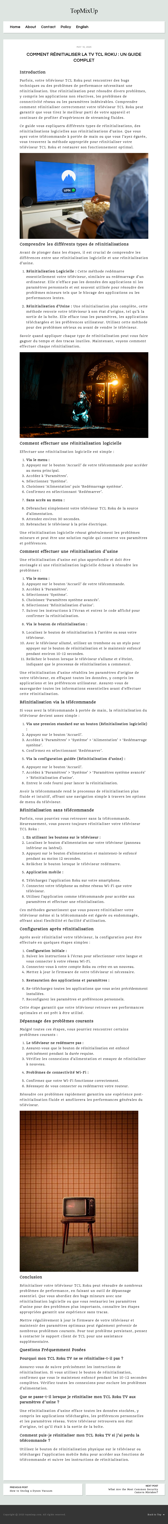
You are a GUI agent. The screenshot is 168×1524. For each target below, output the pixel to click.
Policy (66, 27)
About (30, 27)
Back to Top (156, 1514)
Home (15, 27)
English (82, 27)
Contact (48, 27)
